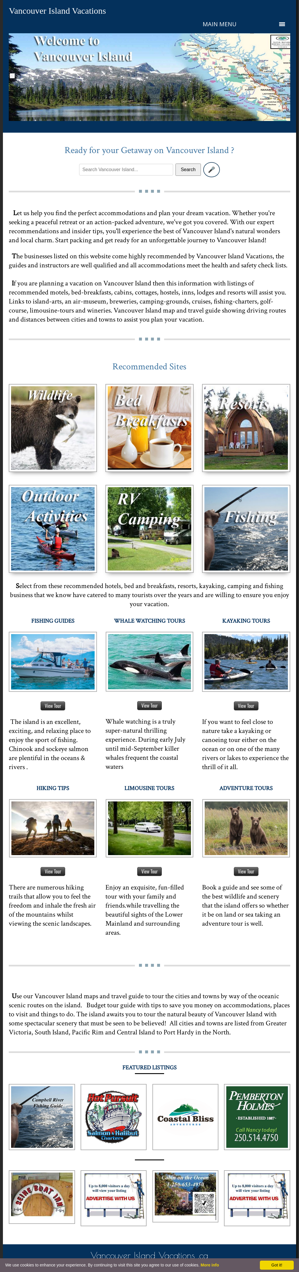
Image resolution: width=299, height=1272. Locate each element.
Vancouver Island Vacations (57, 10)
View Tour (53, 705)
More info (210, 1265)
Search (188, 169)
